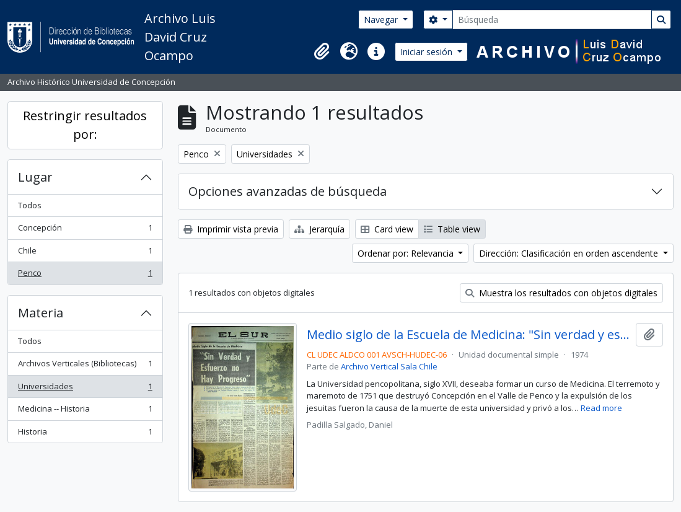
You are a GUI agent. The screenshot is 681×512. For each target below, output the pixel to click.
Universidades (84, 389)
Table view (452, 229)
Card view (387, 229)
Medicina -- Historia (84, 411)
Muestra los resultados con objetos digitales (561, 293)
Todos (30, 205)
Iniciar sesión (427, 52)
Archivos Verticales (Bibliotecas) (84, 366)
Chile (84, 253)
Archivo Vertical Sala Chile (389, 366)
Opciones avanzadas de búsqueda (287, 191)
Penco (84, 275)
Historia (84, 434)
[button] (321, 51)
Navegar (382, 19)
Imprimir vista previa (230, 229)
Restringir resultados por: (85, 125)
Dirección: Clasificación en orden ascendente (570, 253)
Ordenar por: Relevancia (407, 253)
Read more (601, 407)
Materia (40, 312)
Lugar (35, 177)
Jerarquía (319, 229)
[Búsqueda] (552, 19)
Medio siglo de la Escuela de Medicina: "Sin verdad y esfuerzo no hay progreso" (469, 334)
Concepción (84, 230)
